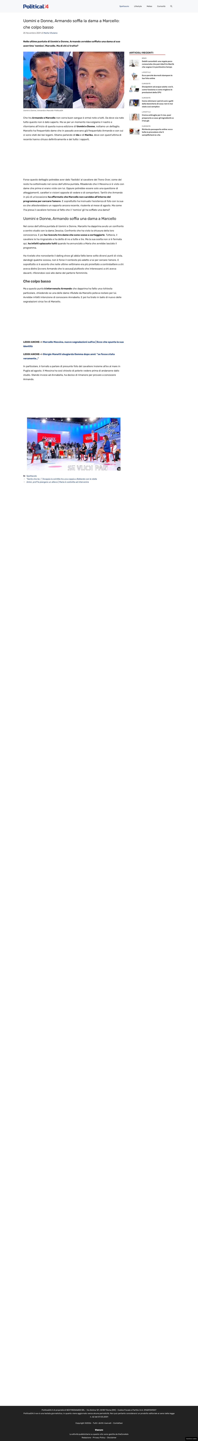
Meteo (149, 6)
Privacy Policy (99, 1437)
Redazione (86, 1437)
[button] (171, 6)
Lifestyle (138, 6)
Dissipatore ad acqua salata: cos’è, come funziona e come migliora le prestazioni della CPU (157, 90)
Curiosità (161, 6)
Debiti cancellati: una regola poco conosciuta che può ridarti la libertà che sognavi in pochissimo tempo (158, 64)
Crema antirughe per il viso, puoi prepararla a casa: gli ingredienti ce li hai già (158, 118)
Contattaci (118, 1423)
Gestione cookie (191, 1439)
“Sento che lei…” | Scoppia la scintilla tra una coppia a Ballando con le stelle (62, 479)
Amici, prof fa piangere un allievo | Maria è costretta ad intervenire (58, 482)
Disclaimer (111, 1437)
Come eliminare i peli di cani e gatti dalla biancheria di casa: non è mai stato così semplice (157, 104)
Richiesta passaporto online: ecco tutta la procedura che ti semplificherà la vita (157, 132)
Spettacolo (124, 6)
